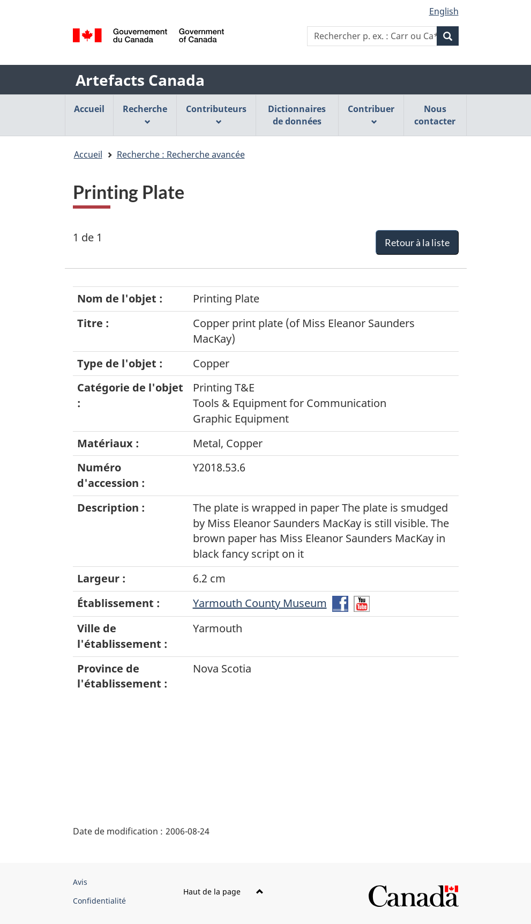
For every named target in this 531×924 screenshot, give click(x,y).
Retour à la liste (417, 242)
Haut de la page (223, 891)
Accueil (88, 154)
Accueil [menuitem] (89, 109)
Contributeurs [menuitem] (216, 114)
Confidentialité (99, 901)
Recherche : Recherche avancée (181, 154)
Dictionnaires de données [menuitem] (297, 115)
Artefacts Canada (140, 80)
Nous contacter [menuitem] (434, 115)
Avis (80, 882)
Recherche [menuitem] (145, 114)
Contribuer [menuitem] (371, 114)
